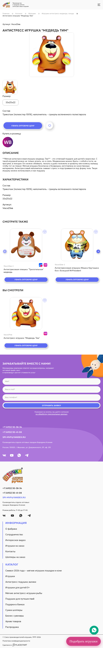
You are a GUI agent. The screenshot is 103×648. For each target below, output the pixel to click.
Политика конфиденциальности (16, 641)
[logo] (51, 475)
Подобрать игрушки (83, 641)
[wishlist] (45, 232)
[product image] (51, 54)
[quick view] (26, 245)
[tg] (26, 455)
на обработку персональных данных (51, 414)
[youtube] (11, 455)
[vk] (4, 455)
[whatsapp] (19, 455)
